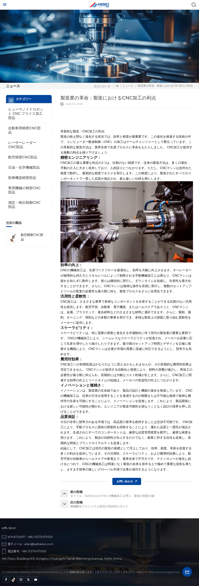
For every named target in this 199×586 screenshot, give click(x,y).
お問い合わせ (125, 480)
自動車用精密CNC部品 (24, 130)
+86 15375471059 (33, 552)
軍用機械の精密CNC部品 (24, 190)
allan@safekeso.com (39, 545)
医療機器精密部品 (22, 178)
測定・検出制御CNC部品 (24, 204)
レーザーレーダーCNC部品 (22, 145)
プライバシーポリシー (135, 573)
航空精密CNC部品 (22, 157)
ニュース (127, 86)
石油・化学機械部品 (24, 167)
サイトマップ (104, 573)
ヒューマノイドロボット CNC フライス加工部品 (25, 113)
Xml (117, 573)
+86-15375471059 (39, 538)
